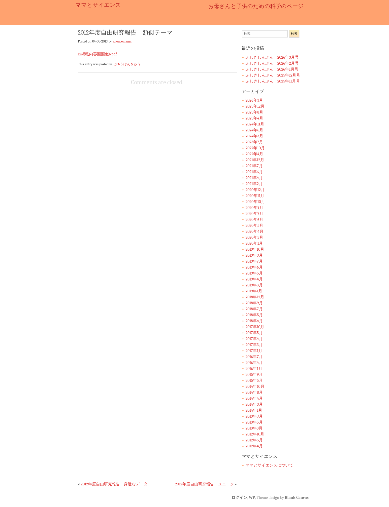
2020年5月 (254, 225)
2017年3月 (254, 345)
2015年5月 (254, 380)
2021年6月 (254, 172)
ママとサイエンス (98, 5)
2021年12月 (255, 160)
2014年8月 (254, 392)
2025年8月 (254, 112)
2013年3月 (254, 428)
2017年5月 (254, 333)
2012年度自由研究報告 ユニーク (204, 484)
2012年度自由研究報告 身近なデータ (114, 484)
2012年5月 (254, 440)
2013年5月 (254, 422)
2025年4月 (254, 118)
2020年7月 (254, 213)
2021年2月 (254, 184)
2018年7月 (254, 309)
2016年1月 (254, 368)
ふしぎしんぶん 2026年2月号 (272, 63)
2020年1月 (254, 243)
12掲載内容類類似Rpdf (97, 54)
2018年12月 (255, 297)
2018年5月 (254, 315)
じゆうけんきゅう (127, 64)
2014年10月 (255, 386)
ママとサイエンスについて (269, 465)
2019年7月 (254, 261)
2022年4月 (254, 154)
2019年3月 (254, 285)
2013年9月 (254, 416)
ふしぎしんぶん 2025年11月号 (273, 81)
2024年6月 (254, 130)
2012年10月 (255, 434)
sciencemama (122, 41)
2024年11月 (255, 124)
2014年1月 (254, 410)
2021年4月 (254, 178)
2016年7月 (254, 356)
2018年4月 (254, 321)
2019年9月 (254, 255)
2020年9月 (254, 207)
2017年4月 (254, 339)
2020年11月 (255, 196)
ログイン (239, 497)
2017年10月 (255, 327)
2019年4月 (254, 279)
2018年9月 (254, 303)
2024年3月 (254, 136)
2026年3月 (254, 100)
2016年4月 (254, 362)
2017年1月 (254, 351)
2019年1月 (254, 291)
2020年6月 (254, 219)
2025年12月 (255, 106)
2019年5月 (254, 273)
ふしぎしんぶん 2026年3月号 (272, 57)
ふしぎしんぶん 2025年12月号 (273, 75)
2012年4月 (254, 446)
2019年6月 (254, 267)
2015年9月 (254, 374)
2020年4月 (254, 231)
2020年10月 (255, 201)
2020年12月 (255, 190)
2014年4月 (254, 398)
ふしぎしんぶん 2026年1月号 (272, 69)
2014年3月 (254, 404)
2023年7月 (254, 142)
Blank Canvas (297, 497)
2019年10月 (255, 249)
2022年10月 (255, 148)
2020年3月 (254, 237)
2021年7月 (254, 166)
